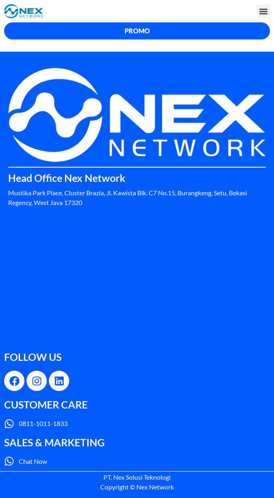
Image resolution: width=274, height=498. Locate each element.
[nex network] (137, 282)
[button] (263, 11)
